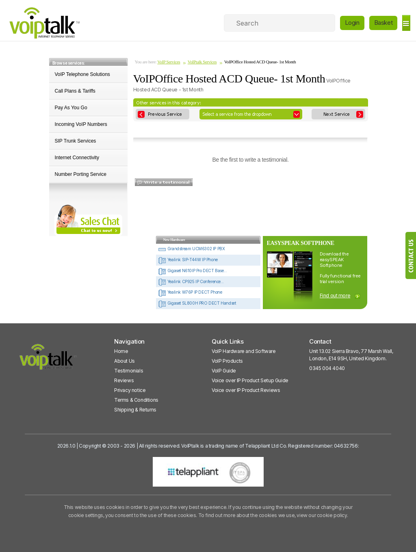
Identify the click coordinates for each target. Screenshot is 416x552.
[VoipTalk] (48, 360)
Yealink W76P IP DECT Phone (190, 292)
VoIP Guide (224, 371)
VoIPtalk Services (202, 61)
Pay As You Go (71, 107)
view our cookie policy (322, 515)
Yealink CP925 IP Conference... (191, 281)
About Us (124, 361)
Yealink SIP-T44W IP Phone (188, 259)
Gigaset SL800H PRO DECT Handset (197, 303)
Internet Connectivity (77, 157)
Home (121, 351)
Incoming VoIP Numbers (81, 124)
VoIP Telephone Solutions (82, 74)
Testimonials (128, 371)
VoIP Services (168, 61)
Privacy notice (129, 390)
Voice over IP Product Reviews (246, 390)
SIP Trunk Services (75, 141)
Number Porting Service (80, 174)
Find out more (335, 295)
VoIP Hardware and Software (244, 351)
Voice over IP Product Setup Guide (250, 380)
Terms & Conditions (136, 400)
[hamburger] (406, 23)
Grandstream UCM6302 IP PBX (191, 248)
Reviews (124, 380)
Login (352, 22)
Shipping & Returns (135, 410)
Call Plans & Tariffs (75, 91)
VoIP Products (227, 361)
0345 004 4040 (327, 368)
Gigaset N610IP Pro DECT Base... (192, 270)
